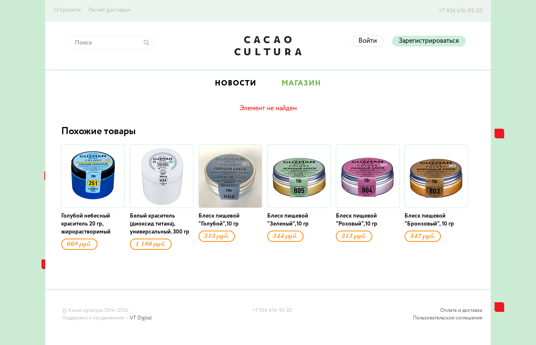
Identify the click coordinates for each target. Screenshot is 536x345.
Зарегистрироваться (429, 41)
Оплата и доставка (461, 310)
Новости (235, 83)
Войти (367, 41)
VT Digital (141, 318)
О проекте (67, 10)
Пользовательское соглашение (447, 318)
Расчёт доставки (109, 10)
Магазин (301, 83)
